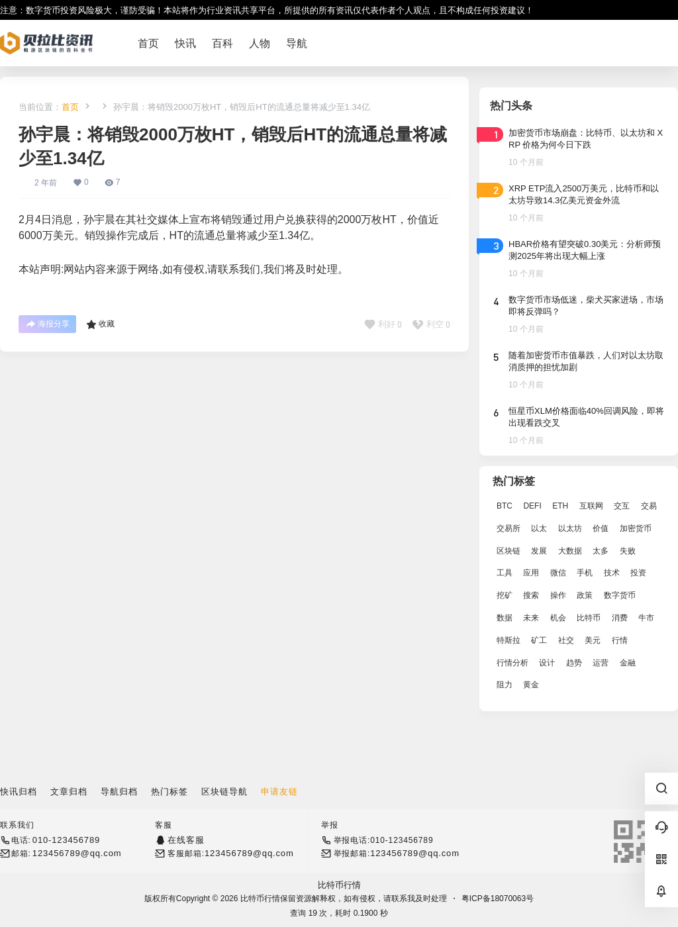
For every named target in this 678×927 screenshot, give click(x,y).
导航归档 (119, 792)
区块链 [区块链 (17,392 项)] (508, 551)
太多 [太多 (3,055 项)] (600, 551)
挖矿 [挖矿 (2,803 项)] (504, 595)
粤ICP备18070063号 (497, 898)
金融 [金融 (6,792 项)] (628, 662)
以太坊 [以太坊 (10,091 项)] (570, 528)
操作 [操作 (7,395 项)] (558, 595)
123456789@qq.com (77, 853)
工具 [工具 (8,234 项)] (504, 572)
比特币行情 (339, 885)
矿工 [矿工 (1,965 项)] (539, 640)
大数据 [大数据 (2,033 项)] (570, 551)
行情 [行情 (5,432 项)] (620, 640)
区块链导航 (224, 792)
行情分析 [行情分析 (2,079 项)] (512, 662)
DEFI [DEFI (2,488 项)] (532, 506)
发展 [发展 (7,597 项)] (539, 551)
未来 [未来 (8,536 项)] (531, 617)
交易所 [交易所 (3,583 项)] (508, 528)
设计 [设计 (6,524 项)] (547, 662)
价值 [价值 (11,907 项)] (600, 528)
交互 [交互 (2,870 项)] (622, 506)
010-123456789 (66, 840)
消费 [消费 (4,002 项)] (620, 617)
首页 (70, 107)
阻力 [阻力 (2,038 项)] (504, 684)
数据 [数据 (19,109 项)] (504, 617)
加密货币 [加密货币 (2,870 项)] (636, 528)
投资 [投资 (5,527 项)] (638, 572)
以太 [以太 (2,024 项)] (539, 528)
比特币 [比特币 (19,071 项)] (589, 617)
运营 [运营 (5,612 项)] (600, 662)
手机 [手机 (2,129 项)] (585, 572)
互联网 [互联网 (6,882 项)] (591, 506)
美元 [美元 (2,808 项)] (593, 640)
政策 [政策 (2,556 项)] (585, 595)
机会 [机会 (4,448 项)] (558, 617)
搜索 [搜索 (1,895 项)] (531, 595)
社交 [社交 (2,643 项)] (566, 640)
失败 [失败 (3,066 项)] (628, 551)
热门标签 (169, 792)
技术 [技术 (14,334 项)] (612, 572)
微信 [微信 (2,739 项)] (558, 572)
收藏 (100, 324)
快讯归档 (18, 792)
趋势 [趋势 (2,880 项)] (574, 662)
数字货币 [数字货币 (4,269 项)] (620, 595)
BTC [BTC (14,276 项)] (504, 506)
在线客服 (186, 840)
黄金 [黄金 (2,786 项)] (531, 684)
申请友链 (279, 792)
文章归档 (68, 792)
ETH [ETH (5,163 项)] (560, 506)
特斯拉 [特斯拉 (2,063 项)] (508, 640)
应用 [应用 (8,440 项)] (531, 572)
